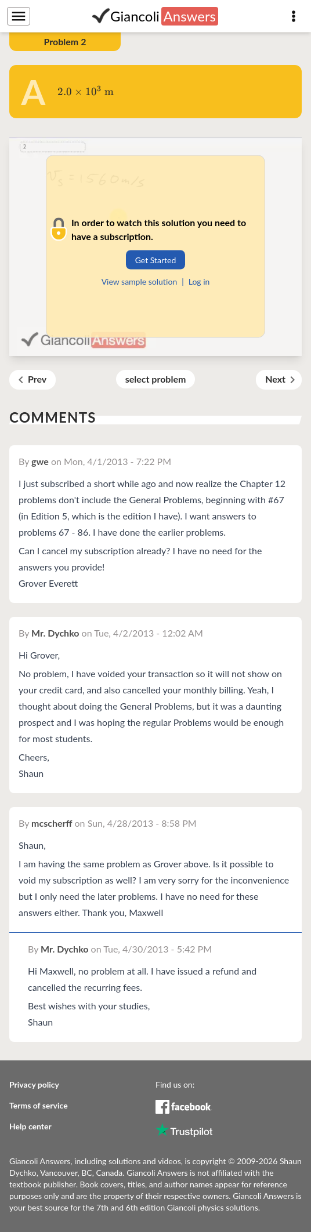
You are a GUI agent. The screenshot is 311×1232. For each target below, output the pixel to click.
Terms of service (38, 1105)
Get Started (155, 259)
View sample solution (140, 281)
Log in (199, 281)
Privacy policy (34, 1084)
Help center (30, 1126)
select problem (155, 378)
